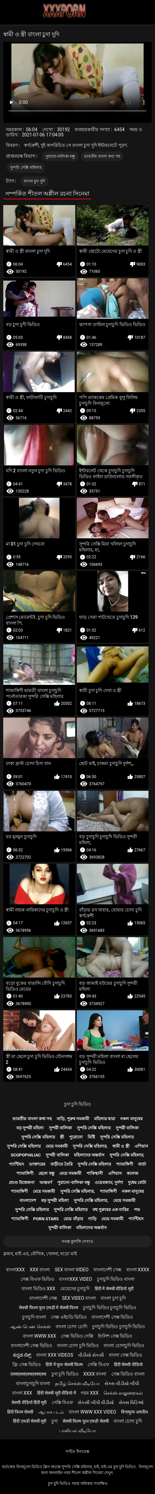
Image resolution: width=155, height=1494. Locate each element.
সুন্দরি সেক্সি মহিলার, (90, 1146)
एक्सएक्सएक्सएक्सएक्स (28, 1374)
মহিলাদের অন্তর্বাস (89, 1155)
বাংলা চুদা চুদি (113, 1298)
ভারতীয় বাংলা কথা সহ (102, 156)
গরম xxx (90, 1393)
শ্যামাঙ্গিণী (124, 1164)
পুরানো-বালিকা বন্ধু (60, 156)
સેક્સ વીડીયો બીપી (122, 1383)
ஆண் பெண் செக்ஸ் (30, 1326)
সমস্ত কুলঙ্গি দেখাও (77, 1241)
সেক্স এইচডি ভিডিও (69, 1317)
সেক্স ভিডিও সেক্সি (77, 1336)
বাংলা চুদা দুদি (34, 181)
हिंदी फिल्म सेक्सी (20, 1412)
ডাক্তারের (37, 1164)
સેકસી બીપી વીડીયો (96, 1402)
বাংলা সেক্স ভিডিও (125, 1355)
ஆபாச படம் (51, 1412)
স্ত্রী (62, 1137)
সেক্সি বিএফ (98, 1364)
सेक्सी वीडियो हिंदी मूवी (29, 1402)
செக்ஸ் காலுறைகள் (123, 1393)
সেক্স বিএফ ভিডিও (37, 1279)
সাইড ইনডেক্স (77, 1451)
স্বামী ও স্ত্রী (120, 1146)
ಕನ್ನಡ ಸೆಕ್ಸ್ (22, 1355)
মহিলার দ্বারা (104, 1118)
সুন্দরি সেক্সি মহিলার (26, 167)
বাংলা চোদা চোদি (71, 1326)
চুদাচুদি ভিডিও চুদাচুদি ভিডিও (109, 1307)
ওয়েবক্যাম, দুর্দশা (109, 1182)
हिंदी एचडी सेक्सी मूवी (29, 1421)
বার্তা (142, 1164)
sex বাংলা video (72, 1269)
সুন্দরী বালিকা (60, 1127)
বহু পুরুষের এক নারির (110, 1209)
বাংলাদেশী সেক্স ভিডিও (112, 1317)
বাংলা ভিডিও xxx (38, 1288)
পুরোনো (76, 1137)
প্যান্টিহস (16, 1164)
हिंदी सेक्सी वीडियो (128, 1364)
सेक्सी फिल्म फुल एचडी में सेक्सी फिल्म (48, 1307)
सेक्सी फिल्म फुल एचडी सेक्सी (86, 1421)
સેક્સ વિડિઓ (131, 1402)
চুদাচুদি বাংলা (34, 1317)
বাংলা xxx (22, 1393)
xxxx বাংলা (94, 1374)
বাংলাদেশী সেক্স (107, 1269)
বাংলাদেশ (28, 1200)
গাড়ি (92, 1218)
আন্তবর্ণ (45, 1182)
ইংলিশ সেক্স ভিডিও (115, 1336)
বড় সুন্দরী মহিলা (30, 1127)
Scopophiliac (26, 1155)
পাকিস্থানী (94, 1173)
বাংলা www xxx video (92, 1412)
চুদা (54, 1421)
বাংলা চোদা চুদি (128, 1421)
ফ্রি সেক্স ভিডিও (26, 1364)
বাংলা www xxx (39, 1336)
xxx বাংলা (40, 1269)
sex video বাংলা (79, 1298)
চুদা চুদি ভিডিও (77, 1104)
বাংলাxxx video (75, 1279)
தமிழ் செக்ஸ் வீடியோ (77, 1383)
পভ (137, 1209)
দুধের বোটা (137, 1182)
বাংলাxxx (15, 1269)
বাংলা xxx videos (54, 1355)
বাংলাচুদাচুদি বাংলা (33, 1383)
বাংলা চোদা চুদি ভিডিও (78, 1345)
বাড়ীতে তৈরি (61, 1164)
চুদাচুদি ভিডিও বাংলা (115, 1279)
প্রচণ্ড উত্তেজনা (22, 1182)
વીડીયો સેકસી (91, 1355)
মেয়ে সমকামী (57, 1146)
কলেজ (132, 1173)
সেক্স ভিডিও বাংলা (128, 1374)
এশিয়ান (141, 1146)
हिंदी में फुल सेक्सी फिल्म (64, 1364)
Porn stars (46, 1218)
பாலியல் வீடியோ (77, 1430)
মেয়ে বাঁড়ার (73, 1218)
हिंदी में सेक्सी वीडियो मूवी (114, 1288)
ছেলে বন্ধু (46, 1173)
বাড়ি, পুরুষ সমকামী (73, 1118)
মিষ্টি (91, 1137)
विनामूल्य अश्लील (134, 1412)
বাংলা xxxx (137, 1269)
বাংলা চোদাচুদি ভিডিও (124, 1345)
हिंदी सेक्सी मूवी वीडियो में (56, 1393)
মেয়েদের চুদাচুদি (75, 1288)
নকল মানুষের (131, 1118)
